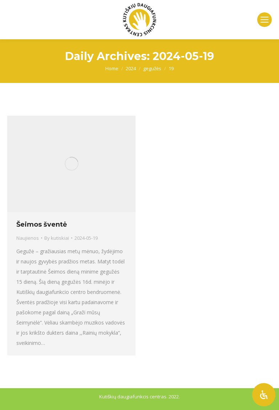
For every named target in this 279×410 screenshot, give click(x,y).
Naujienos (27, 238)
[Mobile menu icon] (264, 19)
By (56, 238)
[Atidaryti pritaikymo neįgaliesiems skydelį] (263, 394)
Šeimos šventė (41, 224)
